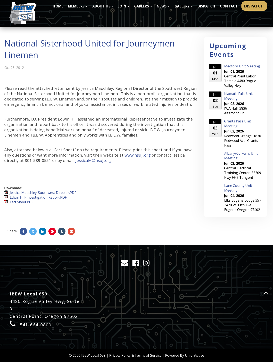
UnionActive (194, 355)
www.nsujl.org (138, 155)
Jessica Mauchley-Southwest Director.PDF (43, 192)
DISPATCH (254, 6)
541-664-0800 (35, 325)
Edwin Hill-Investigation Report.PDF (38, 197)
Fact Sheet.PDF (21, 202)
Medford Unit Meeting (242, 66)
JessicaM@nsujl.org (94, 160)
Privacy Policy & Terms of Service (135, 355)
